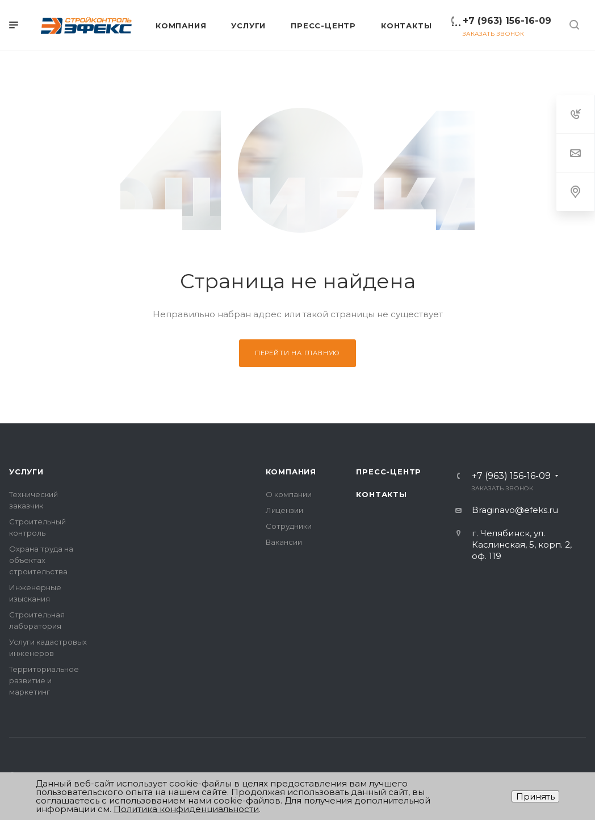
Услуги (26, 471)
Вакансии (284, 541)
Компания (291, 471)
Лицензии (284, 510)
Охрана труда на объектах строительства (41, 560)
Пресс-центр (388, 471)
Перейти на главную (297, 353)
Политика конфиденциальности (186, 809)
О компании (289, 494)
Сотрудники (289, 526)
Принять (535, 796)
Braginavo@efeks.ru (515, 509)
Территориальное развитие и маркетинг (44, 680)
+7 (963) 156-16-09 (507, 20)
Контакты (381, 494)
